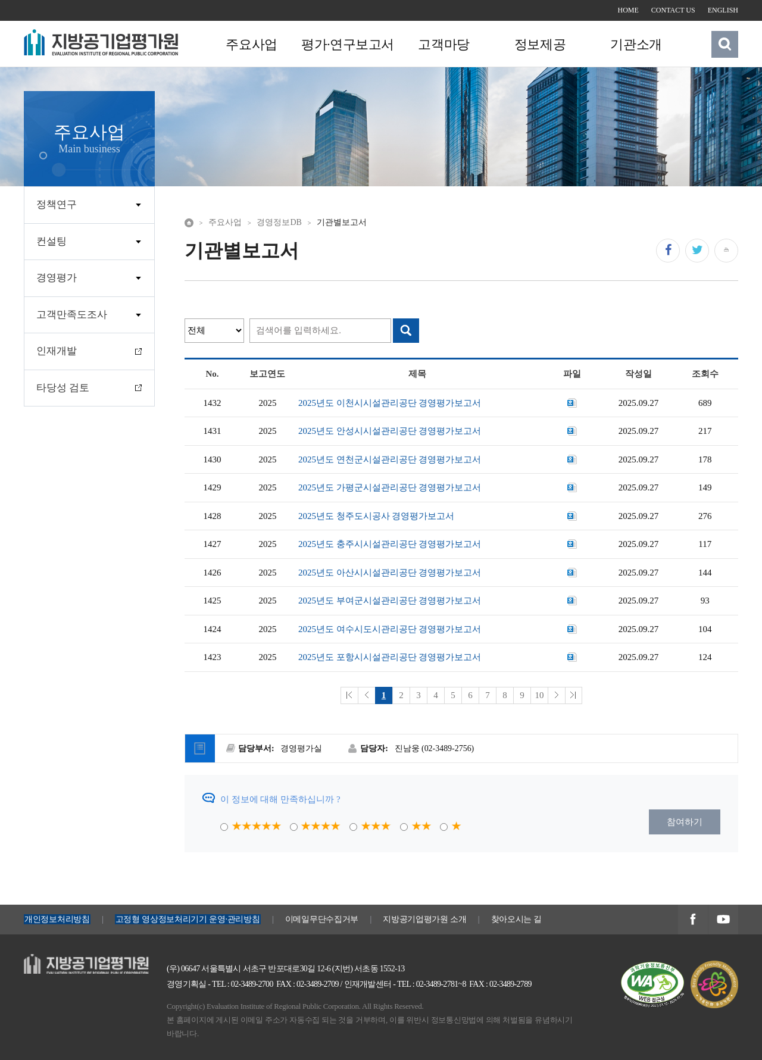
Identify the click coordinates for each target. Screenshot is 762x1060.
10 (539, 695)
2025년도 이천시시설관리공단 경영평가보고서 (390, 403)
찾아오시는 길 (516, 919)
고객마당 (443, 44)
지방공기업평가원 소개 (424, 919)
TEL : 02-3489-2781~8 (431, 984)
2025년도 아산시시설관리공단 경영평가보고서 (390, 572)
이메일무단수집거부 (321, 919)
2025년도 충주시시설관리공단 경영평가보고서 (390, 544)
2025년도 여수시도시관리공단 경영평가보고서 (390, 629)
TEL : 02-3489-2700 (242, 984)
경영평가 (56, 277)
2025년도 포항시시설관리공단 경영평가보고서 (390, 657)
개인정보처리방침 (57, 919)
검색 (725, 44)
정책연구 (56, 204)
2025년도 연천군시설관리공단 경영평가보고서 (390, 459)
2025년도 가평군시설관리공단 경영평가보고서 (390, 487)
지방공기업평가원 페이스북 (692, 920)
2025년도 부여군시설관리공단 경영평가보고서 (390, 600)
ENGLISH (723, 10)
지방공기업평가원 (59, 960)
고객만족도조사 (71, 314)
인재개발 (56, 351)
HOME (628, 10)
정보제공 (538, 44)
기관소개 (634, 44)
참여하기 (684, 822)
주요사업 (251, 44)
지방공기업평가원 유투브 (723, 920)
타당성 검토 (62, 387)
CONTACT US (673, 10)
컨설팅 (51, 241)
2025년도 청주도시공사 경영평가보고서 (376, 516)
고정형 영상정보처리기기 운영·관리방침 (187, 919)
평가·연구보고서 (347, 44)
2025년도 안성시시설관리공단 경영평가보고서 (390, 431)
